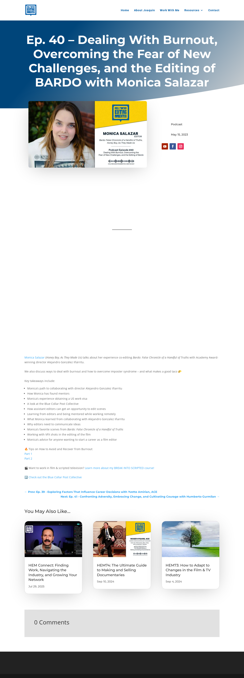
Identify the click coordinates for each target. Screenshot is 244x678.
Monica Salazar (34, 357)
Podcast (176, 124)
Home (125, 10)
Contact (214, 10)
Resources (191, 10)
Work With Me (169, 10)
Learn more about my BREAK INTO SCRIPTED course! (119, 468)
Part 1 (28, 454)
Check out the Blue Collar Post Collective (55, 477)
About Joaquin (144, 10)
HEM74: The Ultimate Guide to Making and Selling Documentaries (122, 570)
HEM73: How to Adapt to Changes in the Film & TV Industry (188, 570)
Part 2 (28, 458)
